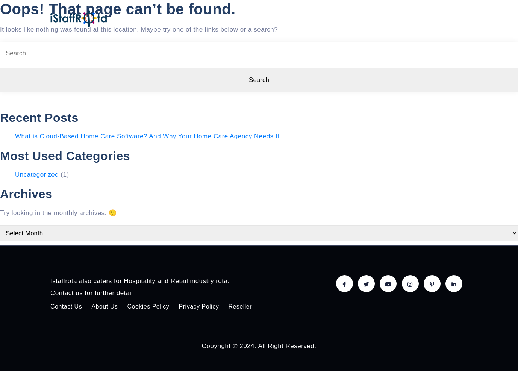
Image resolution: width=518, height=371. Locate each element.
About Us (416, 18)
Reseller (240, 306)
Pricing (329, 18)
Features (288, 18)
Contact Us (66, 306)
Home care (243, 18)
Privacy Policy (199, 306)
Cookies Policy (148, 306)
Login (453, 18)
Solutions (371, 18)
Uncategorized (37, 174)
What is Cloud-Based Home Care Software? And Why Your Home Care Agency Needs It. (148, 136)
